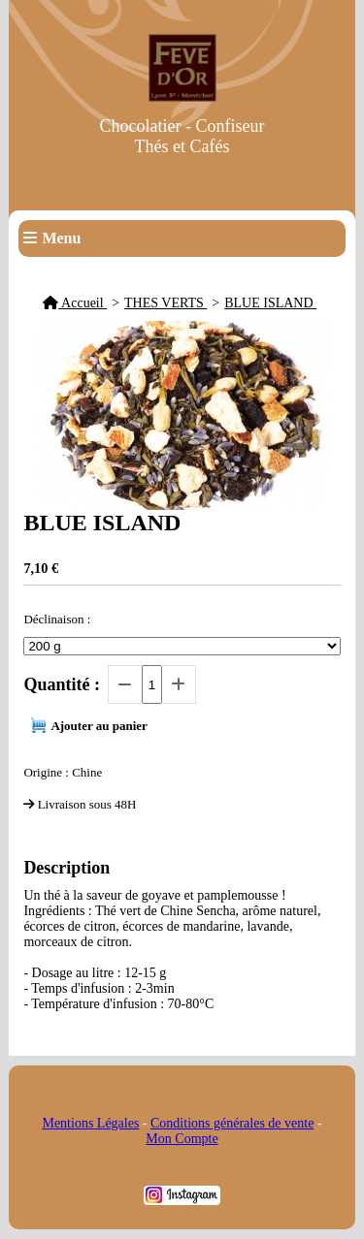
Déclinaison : (56, 619)
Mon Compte (181, 1138)
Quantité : (61, 684)
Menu (61, 238)
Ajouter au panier (98, 725)
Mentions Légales (90, 1123)
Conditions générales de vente (232, 1123)
